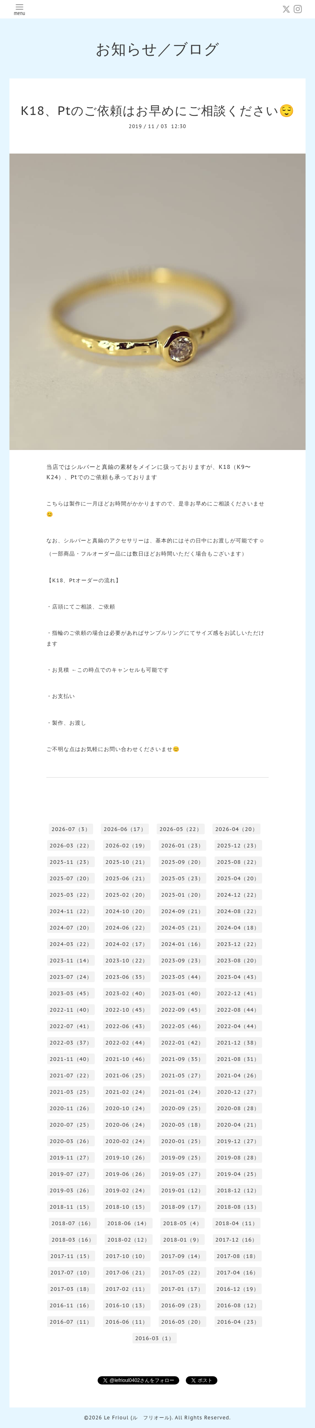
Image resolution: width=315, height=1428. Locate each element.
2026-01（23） (182, 845)
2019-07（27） (71, 1174)
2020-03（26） (71, 1141)
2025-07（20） (71, 878)
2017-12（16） (236, 1239)
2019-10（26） (126, 1157)
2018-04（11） (236, 1223)
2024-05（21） (182, 927)
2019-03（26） (71, 1190)
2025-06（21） (126, 878)
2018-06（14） (128, 1223)
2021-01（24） (182, 1091)
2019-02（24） (126, 1190)
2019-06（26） (126, 1174)
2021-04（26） (238, 1075)
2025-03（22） (71, 894)
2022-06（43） (126, 1026)
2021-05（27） (182, 1075)
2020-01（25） (182, 1141)
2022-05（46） (182, 1026)
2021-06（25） (126, 1075)
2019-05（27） (182, 1174)
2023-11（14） (71, 960)
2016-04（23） (238, 1321)
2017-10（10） (127, 1256)
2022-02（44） (126, 1042)
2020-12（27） (238, 1091)
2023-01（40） (182, 993)
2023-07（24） (71, 976)
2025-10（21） (126, 862)
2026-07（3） (70, 829)
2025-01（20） (182, 894)
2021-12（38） (238, 1042)
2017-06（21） (127, 1272)
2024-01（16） (182, 944)
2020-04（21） (238, 1124)
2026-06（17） (125, 829)
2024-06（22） (126, 927)
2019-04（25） (238, 1174)
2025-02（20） (126, 894)
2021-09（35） (182, 1059)
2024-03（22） (71, 944)
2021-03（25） (71, 1091)
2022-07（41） (71, 1026)
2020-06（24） (126, 1124)
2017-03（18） (71, 1289)
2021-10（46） (126, 1059)
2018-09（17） (182, 1206)
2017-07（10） (71, 1272)
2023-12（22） (238, 944)
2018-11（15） (71, 1206)
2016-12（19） (238, 1289)
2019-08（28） (238, 1157)
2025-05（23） (182, 878)
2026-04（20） (236, 829)
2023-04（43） (238, 976)
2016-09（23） (182, 1305)
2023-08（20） (238, 960)
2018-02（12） (128, 1239)
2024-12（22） (238, 894)
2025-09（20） (182, 862)
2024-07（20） (71, 927)
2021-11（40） (71, 1059)
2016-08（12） (238, 1305)
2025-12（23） (238, 845)
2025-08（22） (238, 862)
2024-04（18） (238, 927)
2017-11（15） (71, 1256)
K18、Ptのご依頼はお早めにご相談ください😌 (157, 110)
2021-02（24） (126, 1091)
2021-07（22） (71, 1075)
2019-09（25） (182, 1157)
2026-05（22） (181, 829)
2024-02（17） (126, 944)
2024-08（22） (238, 911)
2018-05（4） (182, 1223)
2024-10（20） (126, 911)
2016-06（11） (126, 1321)
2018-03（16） (73, 1239)
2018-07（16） (72, 1223)
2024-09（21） (182, 911)
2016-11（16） (71, 1305)
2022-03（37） (71, 1042)
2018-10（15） (126, 1206)
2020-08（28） (238, 1108)
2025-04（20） (238, 878)
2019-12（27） (238, 1141)
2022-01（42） (182, 1042)
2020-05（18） (182, 1124)
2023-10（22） (126, 960)
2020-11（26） (71, 1108)
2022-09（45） (182, 1009)
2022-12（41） (238, 993)
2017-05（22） (182, 1272)
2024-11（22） (71, 911)
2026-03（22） (71, 845)
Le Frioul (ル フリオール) (137, 1417)
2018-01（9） (182, 1239)
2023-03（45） (71, 993)
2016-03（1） (154, 1338)
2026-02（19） (126, 845)
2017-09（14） (182, 1256)
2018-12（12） (238, 1190)
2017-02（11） (126, 1289)
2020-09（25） (182, 1108)
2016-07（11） (71, 1321)
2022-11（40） (71, 1009)
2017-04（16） (238, 1272)
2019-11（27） (71, 1157)
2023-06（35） (126, 976)
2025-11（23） (71, 862)
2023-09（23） (182, 960)
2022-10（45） (126, 1009)
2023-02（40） (126, 993)
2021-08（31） (238, 1059)
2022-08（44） (238, 1009)
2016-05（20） (182, 1321)
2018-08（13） (238, 1206)
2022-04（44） (238, 1026)
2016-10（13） (126, 1305)
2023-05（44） (182, 976)
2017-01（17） (182, 1289)
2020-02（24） (126, 1141)
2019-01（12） (182, 1190)
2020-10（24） (126, 1108)
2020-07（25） (71, 1124)
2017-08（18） (238, 1256)
